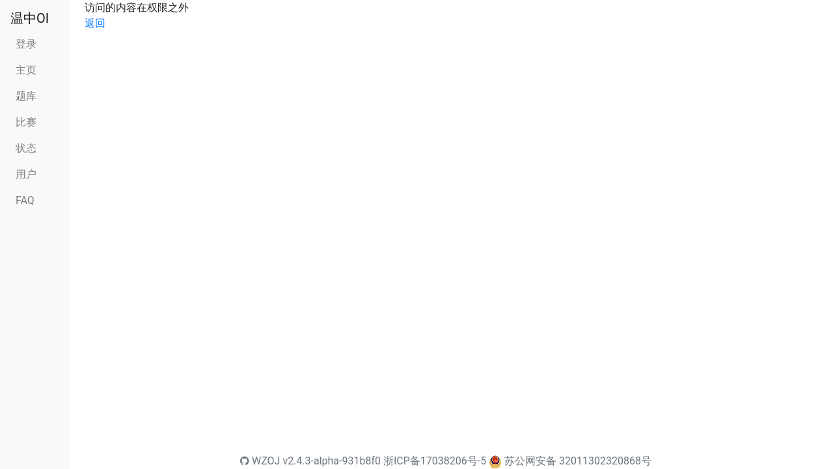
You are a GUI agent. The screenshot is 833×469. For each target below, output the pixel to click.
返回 (95, 23)
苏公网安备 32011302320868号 (577, 461)
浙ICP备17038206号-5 (434, 461)
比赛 (26, 122)
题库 (26, 96)
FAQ (25, 200)
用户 (26, 174)
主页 (26, 70)
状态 (26, 148)
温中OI (29, 18)
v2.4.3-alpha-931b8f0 (331, 461)
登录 (26, 44)
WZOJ (260, 461)
